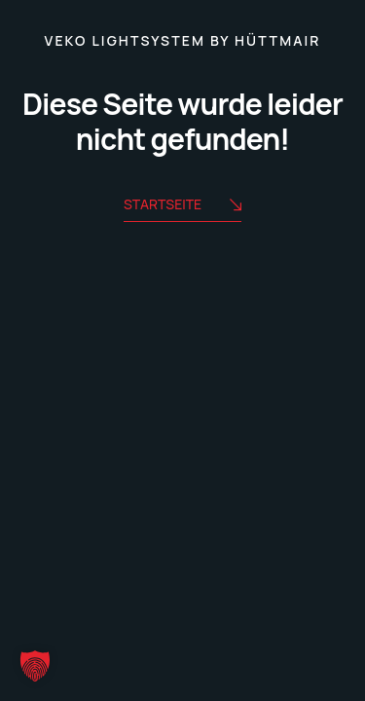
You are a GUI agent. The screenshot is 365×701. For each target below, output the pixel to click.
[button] (35, 666)
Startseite (182, 206)
